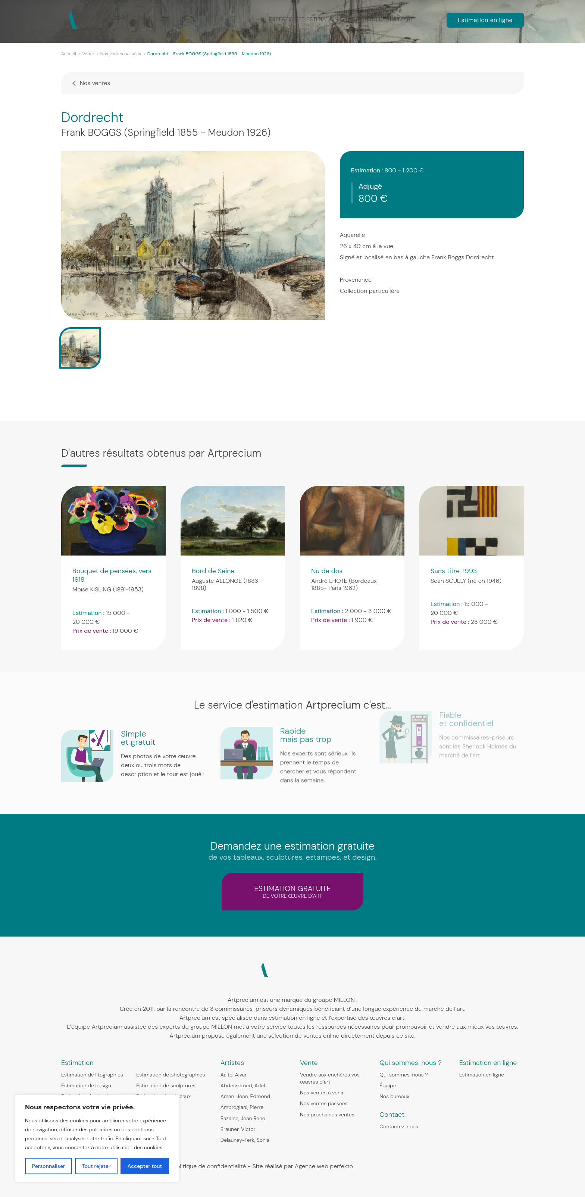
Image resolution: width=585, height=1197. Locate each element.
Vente (88, 54)
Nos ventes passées (120, 54)
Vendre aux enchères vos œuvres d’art (330, 1078)
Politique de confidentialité (209, 1166)
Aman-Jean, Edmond (245, 1096)
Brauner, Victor (238, 1129)
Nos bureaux (394, 1096)
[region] (97, 1138)
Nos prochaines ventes (327, 1114)
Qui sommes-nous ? (403, 1074)
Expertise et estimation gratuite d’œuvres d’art (343, 19)
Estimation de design (86, 1085)
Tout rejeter (96, 1166)
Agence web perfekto (324, 1166)
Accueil (68, 54)
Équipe (387, 1085)
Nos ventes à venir (322, 1092)
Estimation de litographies (92, 1074)
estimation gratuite (292, 891)
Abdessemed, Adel (242, 1085)
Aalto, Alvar (233, 1074)
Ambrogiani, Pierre (241, 1107)
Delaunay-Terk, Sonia (245, 1140)
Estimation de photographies (170, 1074)
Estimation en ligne (485, 20)
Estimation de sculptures (165, 1085)
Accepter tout (145, 1166)
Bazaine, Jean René (242, 1118)
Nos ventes (95, 83)
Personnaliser (48, 1166)
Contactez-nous (398, 1126)
